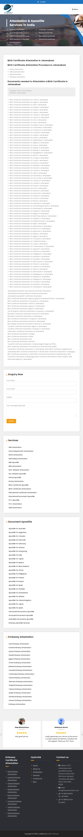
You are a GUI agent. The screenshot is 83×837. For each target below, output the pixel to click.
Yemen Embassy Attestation (20, 700)
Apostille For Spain (16, 585)
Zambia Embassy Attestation (20, 696)
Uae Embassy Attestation (19, 643)
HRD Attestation (15, 447)
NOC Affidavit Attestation (19, 470)
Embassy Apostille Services (19, 622)
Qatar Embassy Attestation (19, 651)
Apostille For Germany (17, 543)
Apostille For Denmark (17, 539)
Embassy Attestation (17, 704)
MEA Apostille (14, 462)
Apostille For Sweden (17, 589)
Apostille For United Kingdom (20, 600)
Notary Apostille (15, 477)
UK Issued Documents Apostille (21, 615)
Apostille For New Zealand (19, 566)
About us (36, 768)
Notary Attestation (16, 481)
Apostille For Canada (17, 536)
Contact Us (37, 778)
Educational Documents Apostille (22, 496)
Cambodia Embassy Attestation (21, 674)
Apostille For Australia (17, 528)
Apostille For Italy (15, 555)
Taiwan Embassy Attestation (20, 689)
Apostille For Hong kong (18, 551)
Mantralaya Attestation (18, 458)
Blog (34, 781)
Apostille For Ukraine (16, 596)
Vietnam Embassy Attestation (21, 681)
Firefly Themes (53, 833)
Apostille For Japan (16, 558)
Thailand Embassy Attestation (20, 685)
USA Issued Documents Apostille (21, 611)
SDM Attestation (15, 507)
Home (35, 765)
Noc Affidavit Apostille (17, 473)
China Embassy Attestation (19, 677)
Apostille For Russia (16, 581)
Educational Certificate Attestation (23, 492)
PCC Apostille (14, 500)
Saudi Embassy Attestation (19, 655)
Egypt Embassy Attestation (19, 659)
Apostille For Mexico (16, 562)
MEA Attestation (15, 466)
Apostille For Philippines (18, 573)
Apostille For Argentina (17, 532)
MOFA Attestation (16, 454)
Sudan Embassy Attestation (20, 692)
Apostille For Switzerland (18, 592)
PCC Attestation (15, 503)
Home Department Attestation (21, 451)
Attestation (37, 772)
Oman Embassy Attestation (20, 662)
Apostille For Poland (16, 577)
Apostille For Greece (17, 547)
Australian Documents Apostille (21, 619)
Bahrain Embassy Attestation (20, 666)
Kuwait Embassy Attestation (20, 647)
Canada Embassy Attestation (20, 670)
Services (36, 775)
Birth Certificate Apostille (18, 485)
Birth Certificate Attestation (20, 488)
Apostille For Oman (16, 570)
